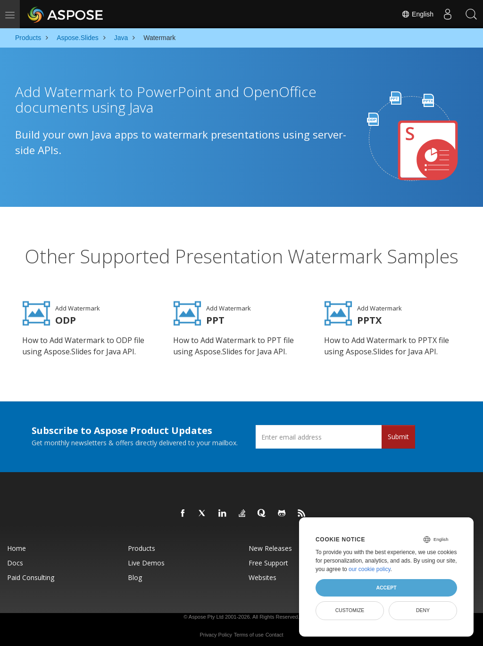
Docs (15, 560)
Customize (350, 610)
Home (16, 545)
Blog (135, 575)
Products (141, 545)
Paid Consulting (30, 575)
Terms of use (249, 632)
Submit (398, 434)
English (417, 14)
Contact (274, 632)
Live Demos (146, 560)
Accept (386, 587)
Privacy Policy (216, 632)
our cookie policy (370, 569)
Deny (423, 610)
